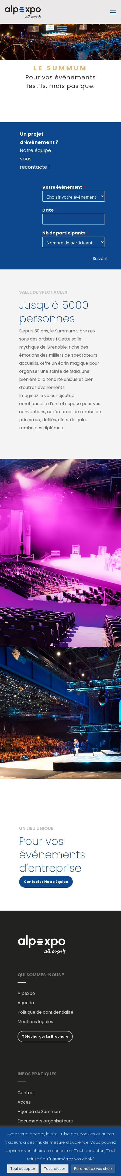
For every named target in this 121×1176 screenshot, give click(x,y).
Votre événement (62, 187)
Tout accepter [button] (23, 1168)
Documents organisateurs (45, 1121)
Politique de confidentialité (45, 1012)
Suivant (100, 258)
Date (48, 210)
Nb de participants (63, 233)
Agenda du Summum (39, 1111)
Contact (26, 1093)
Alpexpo (26, 993)
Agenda (26, 1003)
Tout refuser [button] (54, 1168)
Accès (24, 1102)
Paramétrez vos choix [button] (93, 1168)
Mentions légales (35, 1022)
